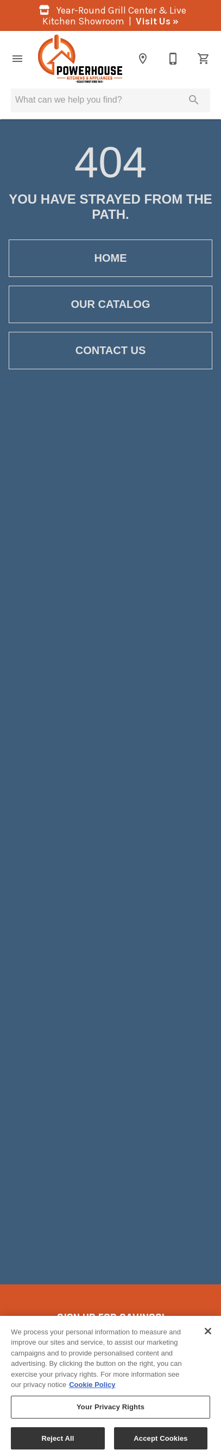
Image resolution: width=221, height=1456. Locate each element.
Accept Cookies (160, 1442)
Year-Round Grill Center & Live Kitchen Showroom (110, 16)
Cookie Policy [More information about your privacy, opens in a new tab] (92, 1388)
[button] (17, 59)
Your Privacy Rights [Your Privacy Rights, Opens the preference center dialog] (110, 1410)
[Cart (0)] (204, 59)
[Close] (208, 1334)
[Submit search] (194, 100)
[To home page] (80, 58)
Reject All (57, 1442)
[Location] (143, 59)
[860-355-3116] (173, 59)
